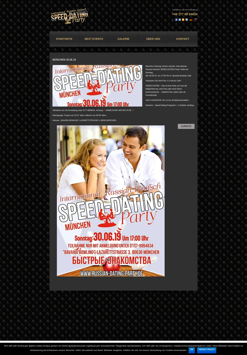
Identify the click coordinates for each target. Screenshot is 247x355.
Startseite (64, 38)
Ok (191, 349)
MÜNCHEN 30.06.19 (64, 59)
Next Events (94, 38)
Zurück (186, 126)
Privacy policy (207, 349)
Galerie (123, 38)
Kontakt (182, 38)
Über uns (153, 38)
